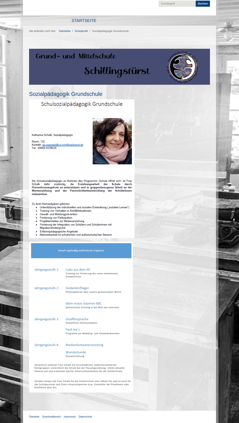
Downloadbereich (51, 416)
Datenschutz (85, 416)
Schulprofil (81, 31)
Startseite (84, 20)
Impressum (70, 416)
